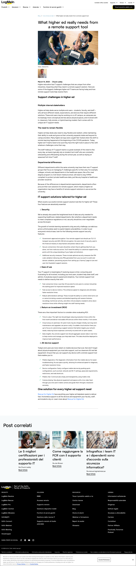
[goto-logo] (68, 487)
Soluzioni (15, 7)
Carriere (111, 517)
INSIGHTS (45, 67)
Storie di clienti (78, 513)
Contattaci (112, 521)
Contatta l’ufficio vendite (101, 2)
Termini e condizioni (7, 552)
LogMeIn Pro (6, 504)
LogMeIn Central (8, 509)
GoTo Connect (7, 521)
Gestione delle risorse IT (46, 517)
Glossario (75, 525)
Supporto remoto (43, 504)
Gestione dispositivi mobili (46, 509)
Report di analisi (78, 521)
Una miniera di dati (48, 16)
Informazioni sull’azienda (117, 496)
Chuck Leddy (57, 82)
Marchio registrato (68, 552)
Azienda (36, 7)
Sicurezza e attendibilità (116, 513)
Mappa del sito (128, 552)
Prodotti (4, 7)
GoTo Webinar (7, 525)
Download (76, 504)
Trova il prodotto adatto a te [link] (123, 7)
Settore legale (113, 509)
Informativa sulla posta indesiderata (42, 552)
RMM (39, 496)
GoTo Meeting (7, 529)
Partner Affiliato (114, 525)
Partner (122, 2)
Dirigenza (111, 504)
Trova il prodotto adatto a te (82, 496)
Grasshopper (6, 534)
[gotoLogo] (8, 2)
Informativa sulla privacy (22, 552)
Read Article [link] (23, 470)
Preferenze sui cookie (81, 552)
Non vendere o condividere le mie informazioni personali (105, 552)
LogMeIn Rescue (7, 500)
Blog (39, 16)
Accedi (130, 2)
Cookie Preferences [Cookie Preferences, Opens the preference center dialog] (104, 561)
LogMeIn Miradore (8, 513)
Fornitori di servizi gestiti (52, 7)
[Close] (133, 561)
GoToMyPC (5, 517)
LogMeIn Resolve (8, 496)
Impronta (57, 552)
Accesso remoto (43, 500)
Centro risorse (77, 500)
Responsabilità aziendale (117, 500)
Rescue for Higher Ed (46, 394)
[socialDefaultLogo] (21, 540)
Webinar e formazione (80, 517)
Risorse (25, 7)
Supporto (112, 2)
